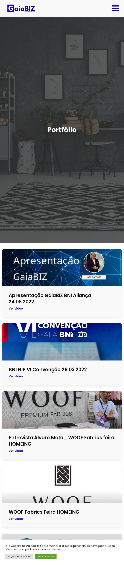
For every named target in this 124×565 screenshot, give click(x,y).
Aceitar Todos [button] (45, 556)
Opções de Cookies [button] (19, 556)
